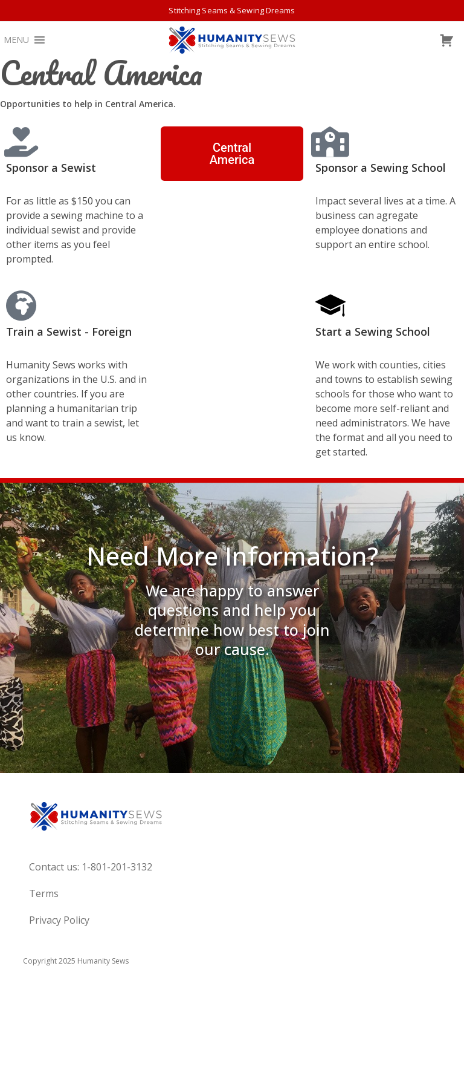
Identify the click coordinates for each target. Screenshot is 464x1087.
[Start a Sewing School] (330, 305)
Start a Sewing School (372, 331)
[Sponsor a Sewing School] (330, 141)
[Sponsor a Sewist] (21, 141)
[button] (16, 40)
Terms (44, 893)
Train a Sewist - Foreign (69, 331)
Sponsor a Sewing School (380, 167)
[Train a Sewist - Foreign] (21, 305)
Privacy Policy (59, 920)
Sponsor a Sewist (51, 167)
